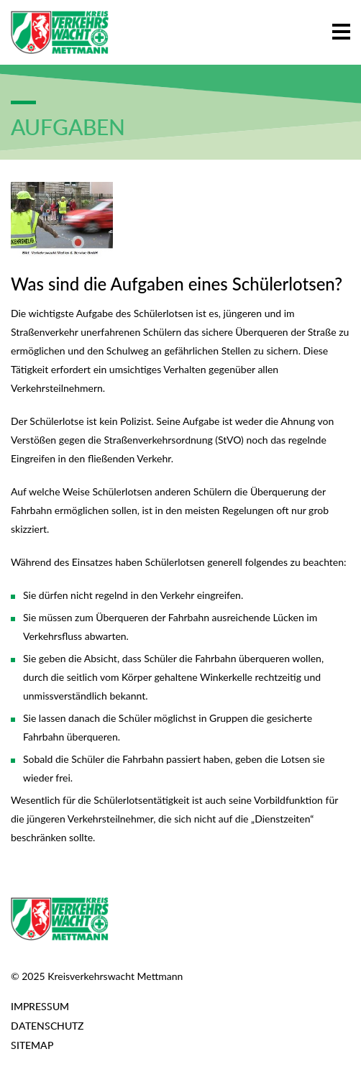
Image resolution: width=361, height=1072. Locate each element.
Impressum (40, 1006)
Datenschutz (47, 1025)
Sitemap (32, 1045)
